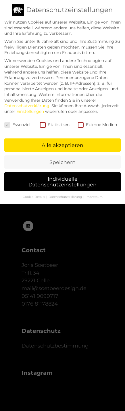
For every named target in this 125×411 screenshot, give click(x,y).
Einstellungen (30, 108)
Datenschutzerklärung (26, 103)
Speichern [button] (62, 159)
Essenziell (18, 122)
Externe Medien (97, 122)
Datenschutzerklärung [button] (66, 194)
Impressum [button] (94, 194)
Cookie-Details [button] (34, 194)
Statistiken (55, 122)
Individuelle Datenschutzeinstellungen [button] (62, 179)
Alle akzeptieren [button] (62, 142)
